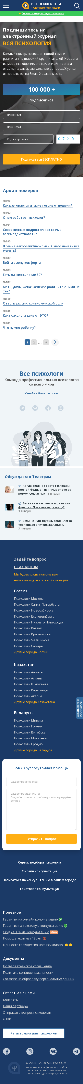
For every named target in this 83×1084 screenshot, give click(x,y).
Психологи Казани (28, 628)
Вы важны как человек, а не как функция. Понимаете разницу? (44, 505)
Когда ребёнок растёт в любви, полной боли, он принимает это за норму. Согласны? (44, 489)
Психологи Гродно (28, 744)
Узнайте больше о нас (42, 393)
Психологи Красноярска (32, 634)
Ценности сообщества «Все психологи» (33, 945)
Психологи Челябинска (31, 640)
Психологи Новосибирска (33, 610)
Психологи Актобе (28, 696)
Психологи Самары (28, 646)
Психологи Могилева (30, 738)
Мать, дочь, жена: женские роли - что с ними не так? (41, 289)
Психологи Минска (28, 720)
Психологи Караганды (31, 690)
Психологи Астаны (28, 678)
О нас (7, 1019)
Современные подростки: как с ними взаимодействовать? (32, 232)
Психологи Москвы (28, 598)
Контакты (10, 1000)
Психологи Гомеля (28, 726)
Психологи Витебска (29, 732)
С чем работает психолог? (24, 217)
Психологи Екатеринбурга (34, 616)
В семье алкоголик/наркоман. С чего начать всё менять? (41, 248)
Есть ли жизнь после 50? (22, 275)
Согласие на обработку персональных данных (38, 979)
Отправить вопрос (41, 839)
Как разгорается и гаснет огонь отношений (38, 205)
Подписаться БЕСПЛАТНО (41, 159)
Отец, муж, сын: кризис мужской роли (33, 303)
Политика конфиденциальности (28, 973)
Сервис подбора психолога (39, 862)
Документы (13, 958)
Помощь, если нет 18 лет (22, 938)
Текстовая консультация (39, 889)
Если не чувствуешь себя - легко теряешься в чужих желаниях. (45, 523)
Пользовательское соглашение (27, 966)
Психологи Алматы (28, 672)
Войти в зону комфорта (22, 262)
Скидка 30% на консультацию (26, 932)
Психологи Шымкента (31, 684)
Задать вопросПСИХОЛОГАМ (79, 708)
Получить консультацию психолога (41, 13)
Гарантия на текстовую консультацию (33, 926)
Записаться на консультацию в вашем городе (39, 880)
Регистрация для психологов (34, 1033)
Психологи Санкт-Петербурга (37, 604)
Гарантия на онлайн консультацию (30, 919)
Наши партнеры (15, 1006)
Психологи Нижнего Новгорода (38, 622)
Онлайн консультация (39, 871)
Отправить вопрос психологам (27, 1013)
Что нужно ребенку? (19, 327)
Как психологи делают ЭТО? (25, 315)
